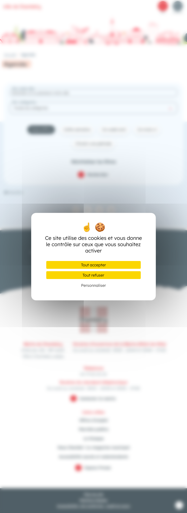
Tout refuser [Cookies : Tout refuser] (93, 275)
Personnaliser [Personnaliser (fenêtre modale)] (93, 285)
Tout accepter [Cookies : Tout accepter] (93, 264)
